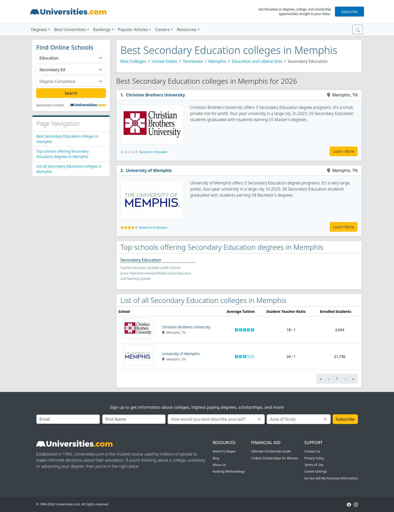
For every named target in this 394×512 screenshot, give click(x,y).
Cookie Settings (315, 471)
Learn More (343, 151)
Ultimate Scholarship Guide (271, 451)
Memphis (217, 61)
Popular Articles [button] (133, 29)
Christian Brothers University (155, 95)
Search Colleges (224, 451)
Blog (216, 458)
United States (164, 61)
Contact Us (312, 451)
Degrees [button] (39, 29)
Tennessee (193, 61)
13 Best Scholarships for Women (274, 458)
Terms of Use (313, 465)
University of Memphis (149, 170)
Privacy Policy (314, 458)
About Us (219, 465)
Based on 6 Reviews (153, 227)
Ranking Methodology (229, 471)
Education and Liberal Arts (257, 61)
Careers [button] (162, 29)
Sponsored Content (50, 105)
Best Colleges (133, 61)
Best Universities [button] (70, 29)
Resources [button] (186, 29)
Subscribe (349, 11)
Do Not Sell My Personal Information (331, 478)
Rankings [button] (102, 29)
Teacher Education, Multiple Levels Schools (150, 268)
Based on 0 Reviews (153, 152)
